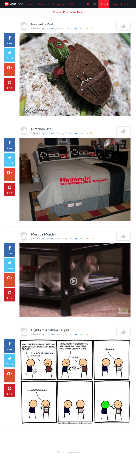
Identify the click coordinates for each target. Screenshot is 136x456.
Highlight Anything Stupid (50, 330)
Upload (104, 4)
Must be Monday (43, 234)
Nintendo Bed (41, 129)
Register (125, 4)
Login (114, 4)
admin (48, 28)
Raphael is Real (42, 24)
